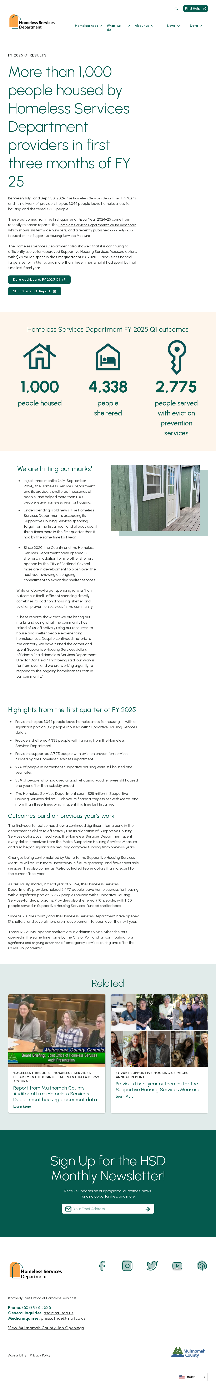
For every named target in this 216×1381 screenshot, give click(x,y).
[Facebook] (102, 1266)
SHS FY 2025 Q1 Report (34, 291)
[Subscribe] (147, 1209)
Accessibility (17, 1355)
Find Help (195, 8)
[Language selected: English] (192, 1377)
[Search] (176, 8)
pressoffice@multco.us (63, 1318)
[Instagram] (127, 1266)
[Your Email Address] (108, 1209)
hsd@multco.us (58, 1312)
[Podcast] (202, 1266)
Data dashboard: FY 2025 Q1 (39, 279)
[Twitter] (152, 1266)
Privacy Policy (40, 1355)
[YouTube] (177, 1266)
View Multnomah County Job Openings (46, 1327)
